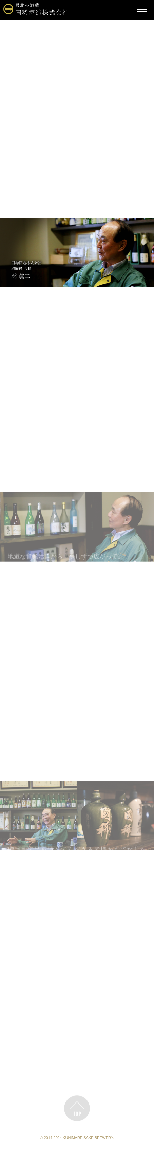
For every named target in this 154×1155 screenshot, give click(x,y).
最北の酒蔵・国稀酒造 (31, 27)
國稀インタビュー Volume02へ (76, 1071)
